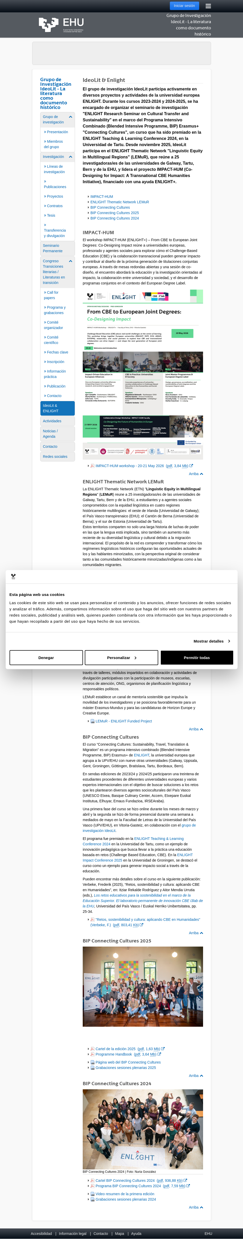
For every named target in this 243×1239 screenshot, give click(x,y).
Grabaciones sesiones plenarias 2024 (126, 1199)
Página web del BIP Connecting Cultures (128, 1062)
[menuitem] (57, 131)
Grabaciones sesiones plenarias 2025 (126, 1068)
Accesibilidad (41, 1234)
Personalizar (121, 657)
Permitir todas (197, 657)
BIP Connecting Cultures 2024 (114, 218)
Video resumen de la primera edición (125, 1194)
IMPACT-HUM (101, 197)
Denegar (46, 657)
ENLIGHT (141, 755)
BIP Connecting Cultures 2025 (114, 213)
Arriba (196, 474)
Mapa (119, 1234)
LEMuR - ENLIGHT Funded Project (124, 721)
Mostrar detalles (209, 641)
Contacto (101, 1234)
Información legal (73, 1234)
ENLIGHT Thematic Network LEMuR (119, 202)
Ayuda (136, 1234)
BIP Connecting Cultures (110, 207)
